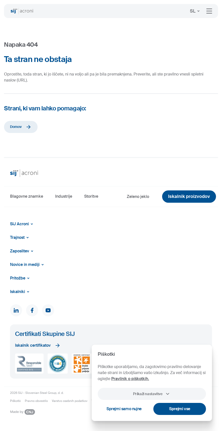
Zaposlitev (22, 251)
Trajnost (20, 238)
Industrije (63, 196)
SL (195, 11)
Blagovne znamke (26, 196)
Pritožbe (20, 278)
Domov (21, 127)
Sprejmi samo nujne (124, 408)
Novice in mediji (28, 265)
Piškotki (15, 401)
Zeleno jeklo (138, 196)
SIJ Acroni (22, 224)
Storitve (91, 196)
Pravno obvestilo (36, 401)
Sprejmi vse (179, 408)
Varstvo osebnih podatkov (69, 401)
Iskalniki (20, 292)
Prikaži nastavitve (151, 394)
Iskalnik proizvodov (189, 196)
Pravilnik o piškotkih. (130, 378)
